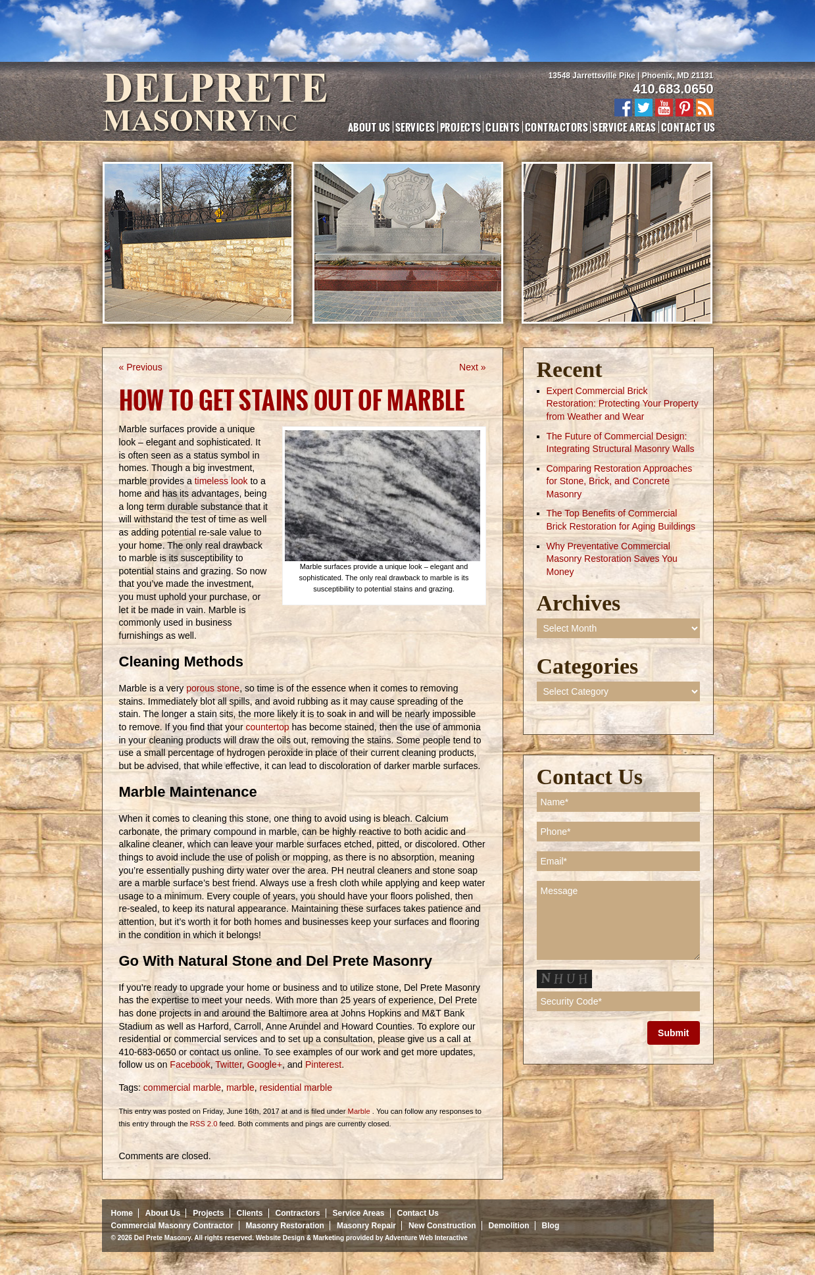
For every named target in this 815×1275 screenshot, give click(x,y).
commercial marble (182, 1087)
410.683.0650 (673, 89)
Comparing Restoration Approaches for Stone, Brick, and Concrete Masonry (620, 481)
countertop (267, 727)
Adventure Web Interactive (426, 1237)
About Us (369, 127)
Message (618, 920)
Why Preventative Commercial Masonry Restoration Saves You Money (612, 559)
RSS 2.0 (204, 1124)
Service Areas (624, 127)
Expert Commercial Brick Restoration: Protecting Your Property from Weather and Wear (623, 404)
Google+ (263, 1064)
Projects (461, 127)
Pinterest (322, 1064)
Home (122, 1213)
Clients (502, 127)
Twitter (227, 1064)
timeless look (221, 481)
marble (240, 1087)
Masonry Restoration (285, 1225)
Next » (472, 367)
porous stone (212, 688)
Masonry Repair (366, 1225)
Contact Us (688, 127)
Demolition (509, 1225)
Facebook (188, 1064)
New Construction (442, 1225)
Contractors (556, 127)
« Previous (140, 367)
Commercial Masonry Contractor (172, 1225)
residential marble (295, 1087)
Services (415, 127)
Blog (551, 1225)
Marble (359, 1111)
